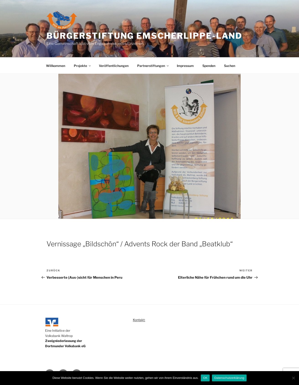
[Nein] (293, 378)
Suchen (229, 66)
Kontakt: (139, 320)
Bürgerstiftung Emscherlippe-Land (144, 36)
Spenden (208, 66)
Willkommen (55, 66)
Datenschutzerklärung (229, 378)
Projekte (82, 66)
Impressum (185, 66)
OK (205, 378)
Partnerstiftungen (153, 66)
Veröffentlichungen (114, 66)
